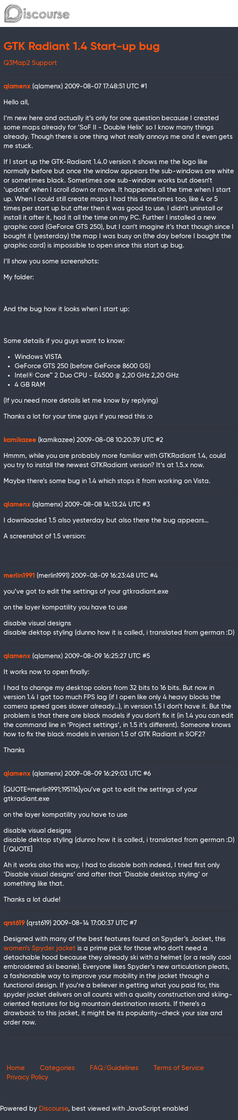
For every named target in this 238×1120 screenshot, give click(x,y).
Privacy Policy (27, 1077)
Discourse (53, 1108)
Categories (57, 1068)
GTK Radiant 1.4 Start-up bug (82, 47)
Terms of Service (179, 1068)
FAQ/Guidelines (114, 1068)
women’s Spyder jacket (40, 948)
